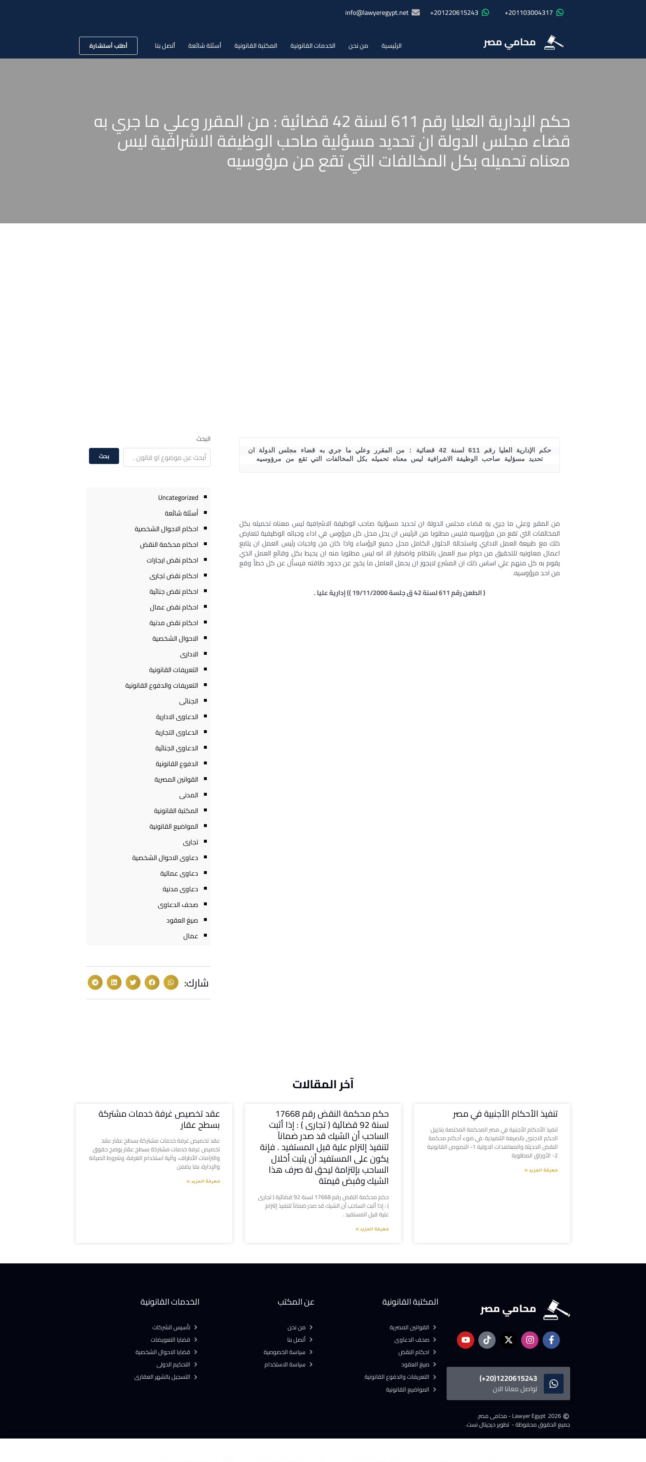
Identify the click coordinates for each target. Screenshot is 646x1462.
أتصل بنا (165, 46)
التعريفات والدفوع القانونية (161, 685)
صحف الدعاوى (178, 904)
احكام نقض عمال (174, 607)
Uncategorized (178, 497)
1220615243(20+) (508, 1378)
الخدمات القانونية (312, 46)
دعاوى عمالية (179, 873)
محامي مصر (510, 42)
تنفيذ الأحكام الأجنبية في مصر (505, 1114)
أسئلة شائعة (204, 46)
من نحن (358, 46)
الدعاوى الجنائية (176, 748)
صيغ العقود (182, 920)
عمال (190, 936)
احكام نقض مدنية (174, 622)
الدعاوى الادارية (177, 716)
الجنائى (188, 701)
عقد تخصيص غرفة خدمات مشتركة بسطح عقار (159, 1119)
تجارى (190, 842)
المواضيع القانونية (174, 826)
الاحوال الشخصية (175, 638)
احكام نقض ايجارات (172, 560)
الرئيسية (392, 46)
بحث (104, 456)
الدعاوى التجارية (176, 732)
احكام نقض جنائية (174, 591)
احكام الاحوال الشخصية (166, 528)
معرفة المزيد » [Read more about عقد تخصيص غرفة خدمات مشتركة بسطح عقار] (203, 1181)
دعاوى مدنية (180, 889)
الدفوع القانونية (177, 763)
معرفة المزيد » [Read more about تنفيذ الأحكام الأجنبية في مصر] (541, 1170)
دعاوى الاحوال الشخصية (165, 857)
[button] (171, 982)
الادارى (189, 654)
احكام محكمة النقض (169, 544)
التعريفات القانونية (173, 669)
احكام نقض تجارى (174, 575)
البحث (204, 439)
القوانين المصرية (176, 779)
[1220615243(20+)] (554, 1384)
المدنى (188, 795)
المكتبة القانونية (255, 46)
